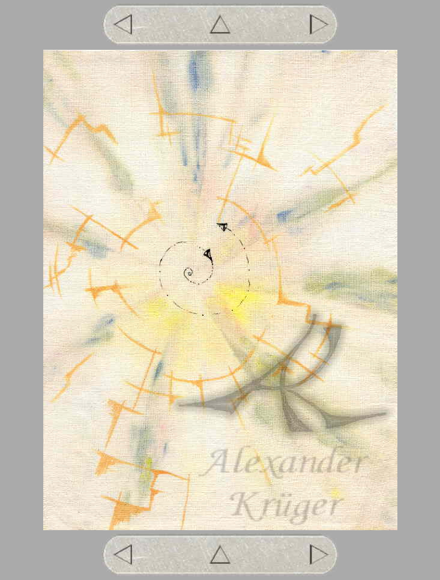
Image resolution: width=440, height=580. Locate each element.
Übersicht (221, 24)
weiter (317, 24)
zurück (122, 24)
